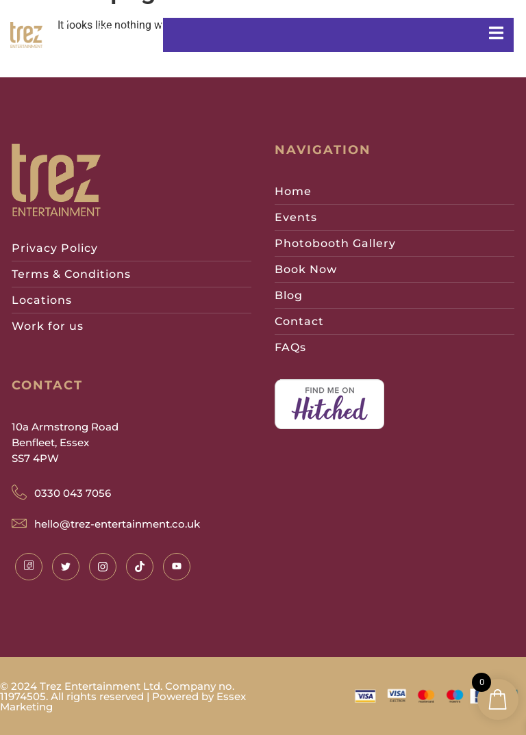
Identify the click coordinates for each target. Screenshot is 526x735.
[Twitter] (65, 566)
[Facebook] (28, 566)
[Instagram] (102, 566)
